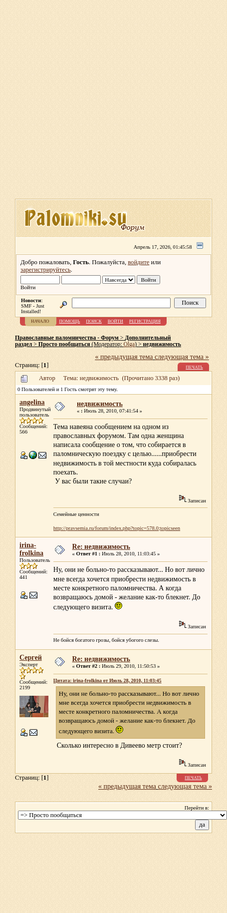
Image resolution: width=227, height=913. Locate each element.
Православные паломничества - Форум (67, 338)
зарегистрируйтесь (45, 269)
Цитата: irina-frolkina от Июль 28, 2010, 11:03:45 (107, 680)
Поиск (94, 321)
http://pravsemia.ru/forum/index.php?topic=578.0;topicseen (116, 528)
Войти (115, 321)
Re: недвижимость (101, 546)
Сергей (30, 657)
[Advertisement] (93, 102)
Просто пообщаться (64, 344)
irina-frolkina (31, 549)
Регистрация (145, 321)
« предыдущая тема (124, 357)
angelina (32, 402)
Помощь (69, 321)
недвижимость (162, 344)
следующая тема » (182, 357)
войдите (138, 262)
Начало (40, 321)
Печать (194, 367)
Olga (129, 344)
